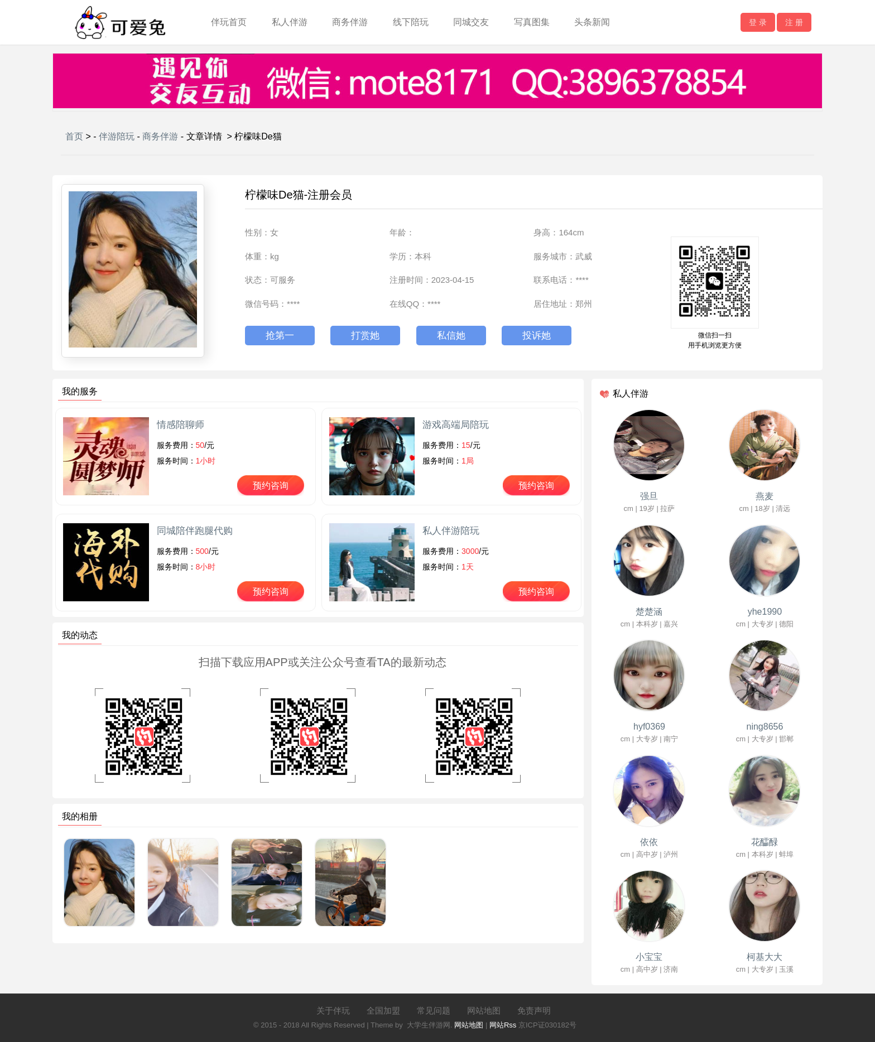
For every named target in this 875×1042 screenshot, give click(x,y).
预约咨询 (271, 485)
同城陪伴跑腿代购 (195, 530)
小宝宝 (649, 957)
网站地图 (484, 1010)
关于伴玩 (333, 1010)
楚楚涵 (649, 611)
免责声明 (534, 1010)
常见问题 (433, 1010)
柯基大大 (764, 957)
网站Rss (502, 1025)
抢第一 (280, 335)
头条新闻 (592, 22)
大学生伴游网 (428, 1025)
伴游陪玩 (116, 136)
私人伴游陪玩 (450, 530)
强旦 (649, 496)
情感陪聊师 (180, 424)
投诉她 (536, 335)
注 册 (794, 22)
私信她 (451, 335)
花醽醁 (764, 842)
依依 (649, 842)
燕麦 (764, 496)
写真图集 (532, 22)
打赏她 (365, 335)
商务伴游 (350, 22)
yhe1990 (765, 611)
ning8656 (765, 726)
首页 (74, 136)
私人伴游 (289, 22)
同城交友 (471, 22)
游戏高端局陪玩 (455, 424)
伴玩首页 (229, 22)
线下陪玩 (411, 22)
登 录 (758, 22)
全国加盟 (383, 1010)
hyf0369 (649, 726)
